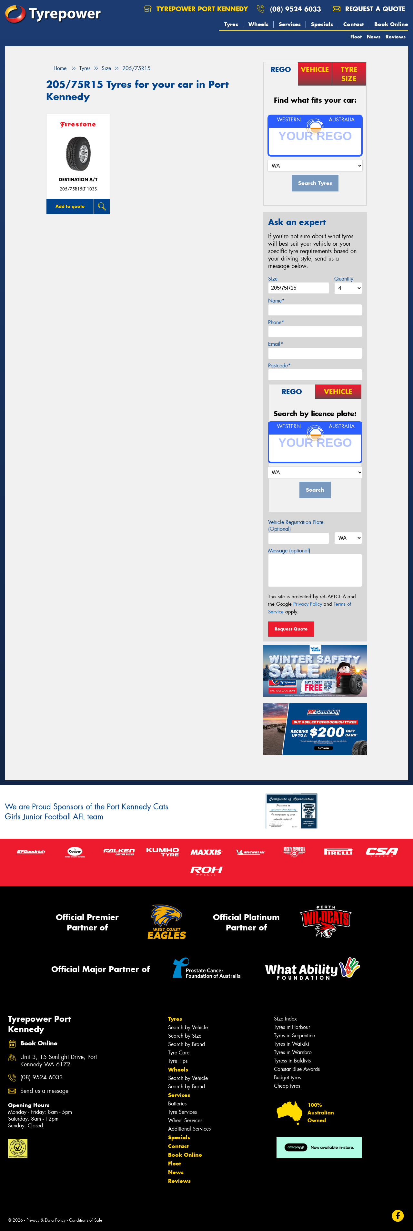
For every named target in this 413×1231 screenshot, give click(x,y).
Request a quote (369, 9)
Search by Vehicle (188, 1027)
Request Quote (291, 629)
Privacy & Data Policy (45, 1220)
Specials (322, 24)
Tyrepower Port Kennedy (196, 9)
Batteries (177, 1103)
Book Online (391, 24)
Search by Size (184, 1035)
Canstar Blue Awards (297, 1069)
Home (56, 68)
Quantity (343, 278)
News (373, 37)
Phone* (276, 322)
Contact (353, 24)
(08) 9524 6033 (295, 9)
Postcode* (279, 365)
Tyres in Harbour (292, 1027)
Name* (276, 300)
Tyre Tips (177, 1061)
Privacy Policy (307, 604)
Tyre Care (178, 1052)
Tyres (231, 24)
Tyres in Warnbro (293, 1052)
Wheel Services (185, 1120)
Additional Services (189, 1128)
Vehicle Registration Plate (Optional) (295, 525)
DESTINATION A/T (78, 179)
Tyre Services (182, 1112)
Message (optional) (289, 550)
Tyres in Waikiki (291, 1044)
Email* (275, 344)
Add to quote (70, 206)
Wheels (258, 24)
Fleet (356, 37)
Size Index (285, 1018)
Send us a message (44, 1091)
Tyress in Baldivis (292, 1060)
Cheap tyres (287, 1085)
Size (272, 278)
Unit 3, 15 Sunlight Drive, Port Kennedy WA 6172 (58, 1060)
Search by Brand (186, 1044)
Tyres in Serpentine (294, 1035)
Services (290, 24)
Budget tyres (287, 1077)
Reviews (396, 37)
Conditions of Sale (85, 1220)
